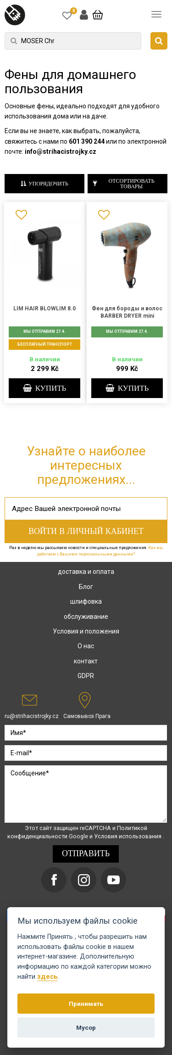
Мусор (86, 1027)
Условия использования (128, 836)
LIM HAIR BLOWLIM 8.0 (44, 308)
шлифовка (86, 601)
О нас (86, 646)
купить (45, 388)
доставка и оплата (86, 571)
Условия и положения (86, 631)
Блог (86, 586)
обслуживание (86, 616)
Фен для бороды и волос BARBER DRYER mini (127, 312)
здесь (47, 977)
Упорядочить (44, 184)
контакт (86, 661)
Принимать (86, 1003)
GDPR (86, 675)
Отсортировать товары (123, 184)
